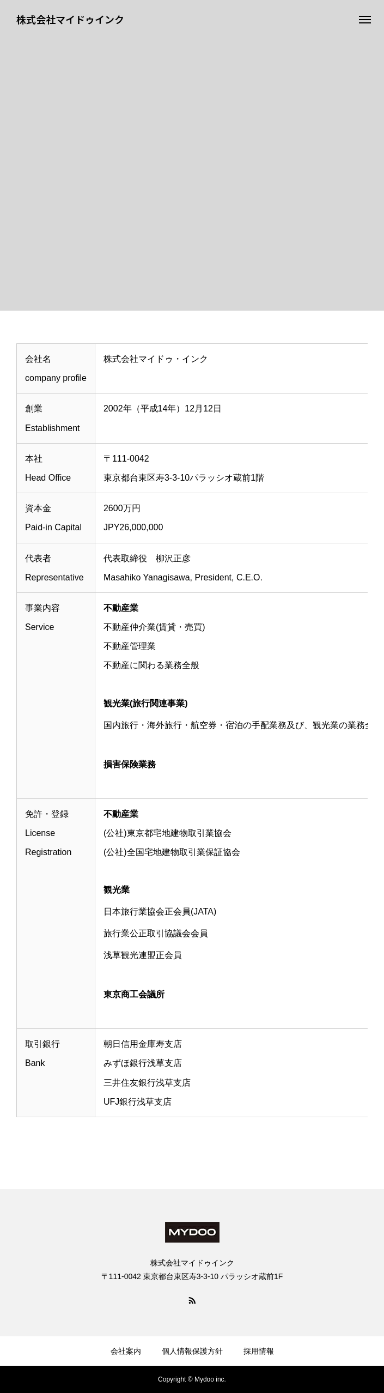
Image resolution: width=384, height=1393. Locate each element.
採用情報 (258, 1351)
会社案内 (126, 1351)
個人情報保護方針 (192, 1351)
